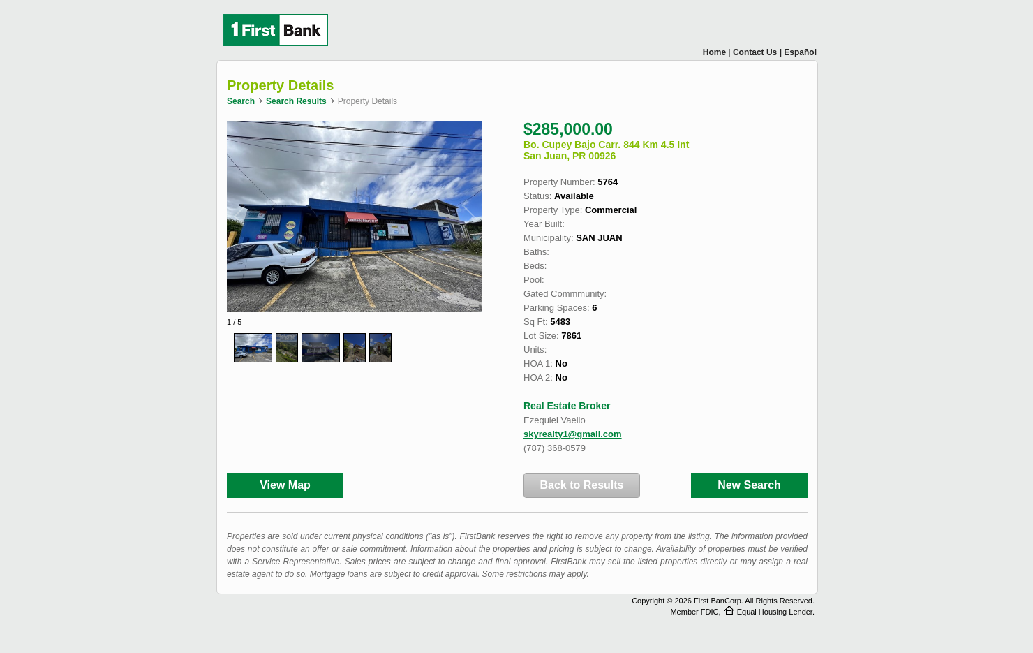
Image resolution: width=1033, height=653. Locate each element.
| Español (798, 52)
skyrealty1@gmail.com (572, 434)
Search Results (296, 101)
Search (241, 101)
